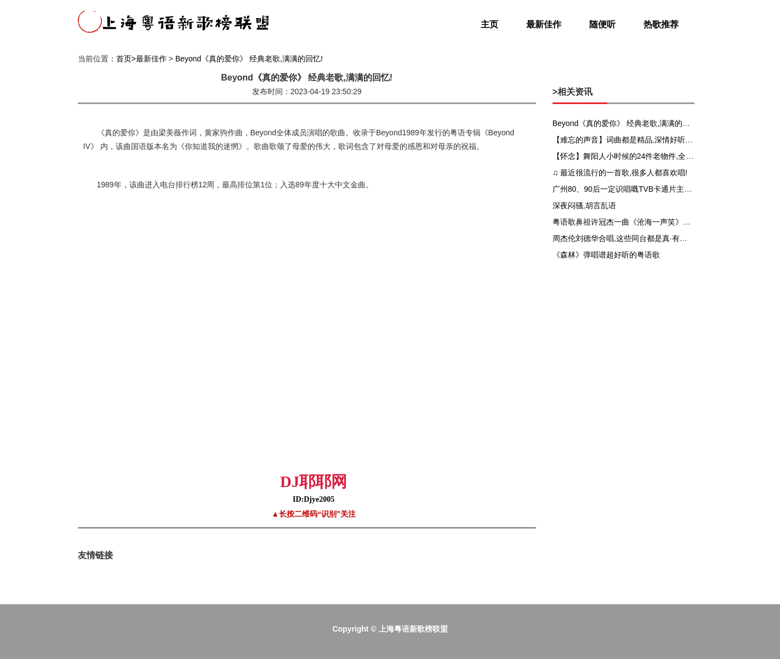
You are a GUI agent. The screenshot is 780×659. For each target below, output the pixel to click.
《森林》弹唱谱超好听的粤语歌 (606, 254)
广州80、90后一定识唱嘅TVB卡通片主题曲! (627, 189)
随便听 (602, 24)
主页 (489, 24)
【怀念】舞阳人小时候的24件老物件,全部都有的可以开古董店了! (662, 156)
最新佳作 (543, 24)
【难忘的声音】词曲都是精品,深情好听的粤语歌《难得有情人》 (661, 139)
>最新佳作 (149, 58)
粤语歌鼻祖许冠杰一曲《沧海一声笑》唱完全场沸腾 (641, 221)
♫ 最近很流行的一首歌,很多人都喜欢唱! (620, 172)
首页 (124, 58)
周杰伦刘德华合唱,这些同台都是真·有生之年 (628, 238)
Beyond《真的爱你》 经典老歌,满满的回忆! (249, 58)
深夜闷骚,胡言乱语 (584, 205)
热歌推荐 (661, 24)
